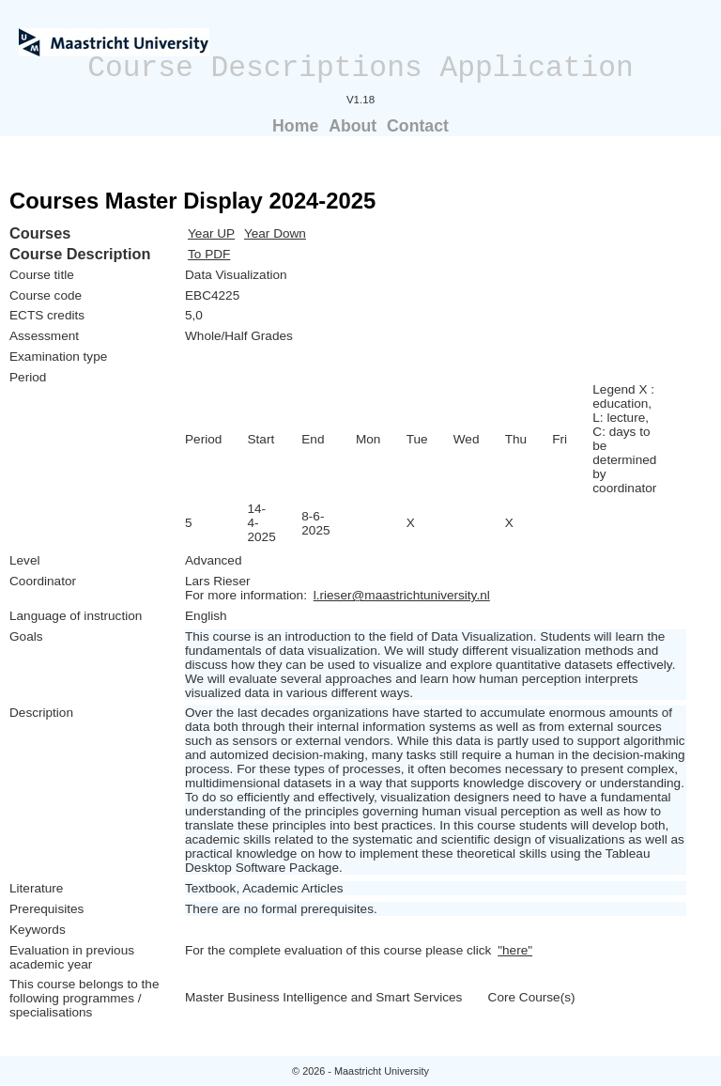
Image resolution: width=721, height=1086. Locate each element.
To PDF (209, 254)
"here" (515, 950)
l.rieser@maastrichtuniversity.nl (402, 595)
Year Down (275, 233)
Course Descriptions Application (360, 68)
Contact (418, 125)
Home (295, 125)
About (352, 125)
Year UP (211, 233)
